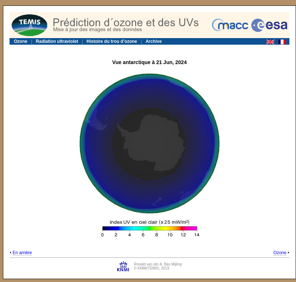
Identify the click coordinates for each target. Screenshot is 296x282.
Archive (153, 41)
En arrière (22, 252)
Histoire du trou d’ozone (111, 41)
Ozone (20, 41)
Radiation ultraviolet (57, 41)
